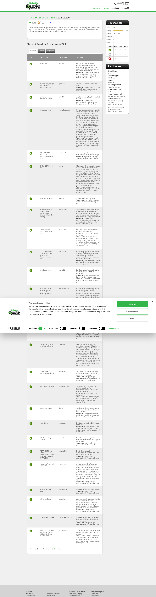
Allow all (132, 568)
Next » (60, 549)
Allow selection (132, 575)
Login (115, 8)
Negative (50, 50)
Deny (132, 583)
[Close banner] (152, 566)
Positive (33, 51)
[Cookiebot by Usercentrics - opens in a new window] (14, 592)
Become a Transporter (101, 8)
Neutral (41, 50)
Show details (114, 593)
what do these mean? (53, 23)
